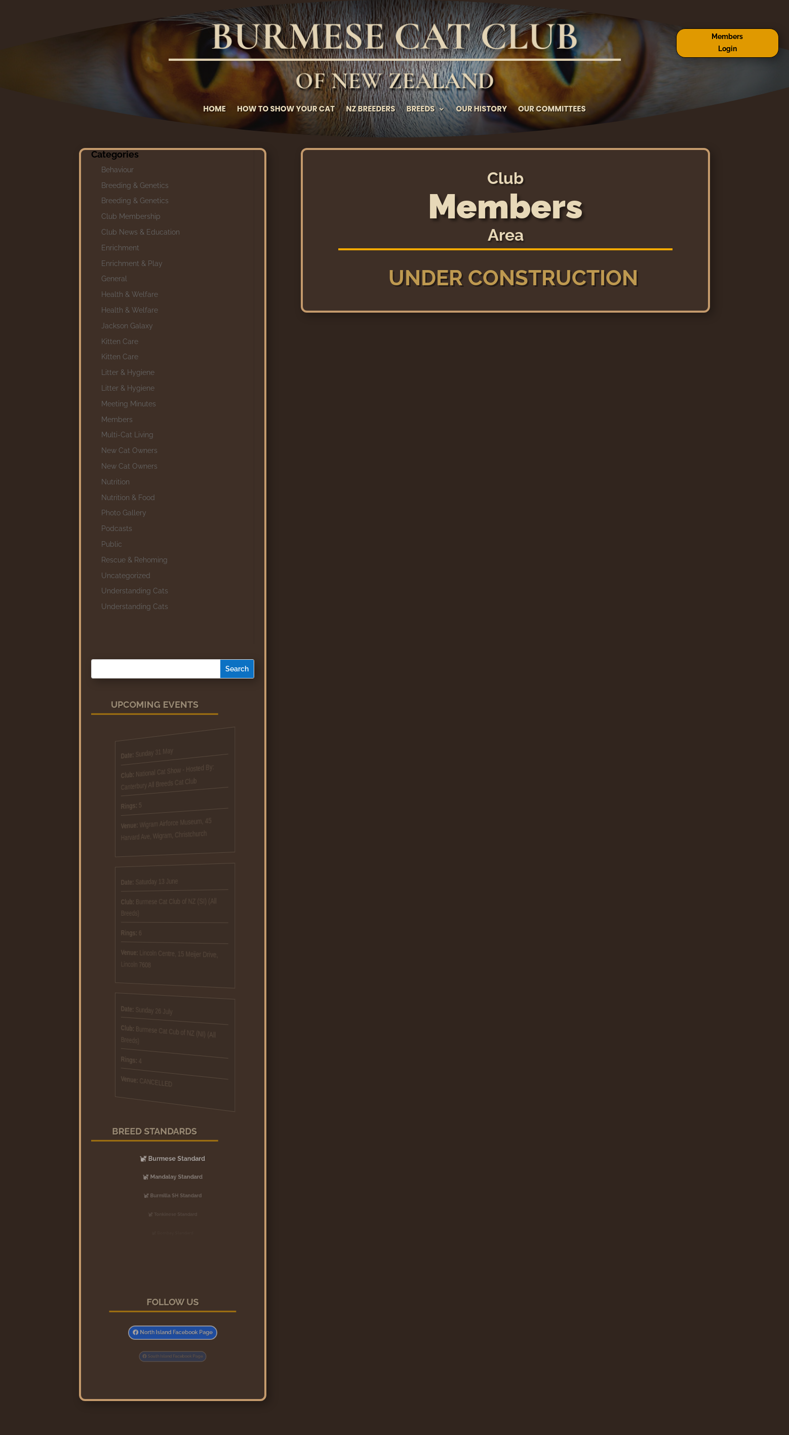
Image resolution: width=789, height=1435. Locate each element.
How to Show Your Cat (286, 109)
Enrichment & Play (132, 263)
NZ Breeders (370, 109)
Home (214, 109)
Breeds (421, 109)
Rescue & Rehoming (134, 560)
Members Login (727, 42)
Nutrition (115, 482)
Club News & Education (140, 232)
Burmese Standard (175, 1158)
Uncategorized (125, 576)
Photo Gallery (123, 513)
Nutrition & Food (128, 498)
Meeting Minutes (128, 404)
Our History (481, 109)
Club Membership (131, 216)
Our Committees (552, 109)
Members (117, 420)
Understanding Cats (134, 591)
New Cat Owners (129, 450)
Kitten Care (119, 341)
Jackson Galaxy (127, 326)
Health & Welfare (129, 294)
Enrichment (120, 248)
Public (111, 544)
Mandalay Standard (175, 1177)
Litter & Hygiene (127, 372)
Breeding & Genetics (135, 185)
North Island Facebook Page (175, 1332)
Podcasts (116, 528)
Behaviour (117, 170)
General (114, 279)
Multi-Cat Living (127, 435)
